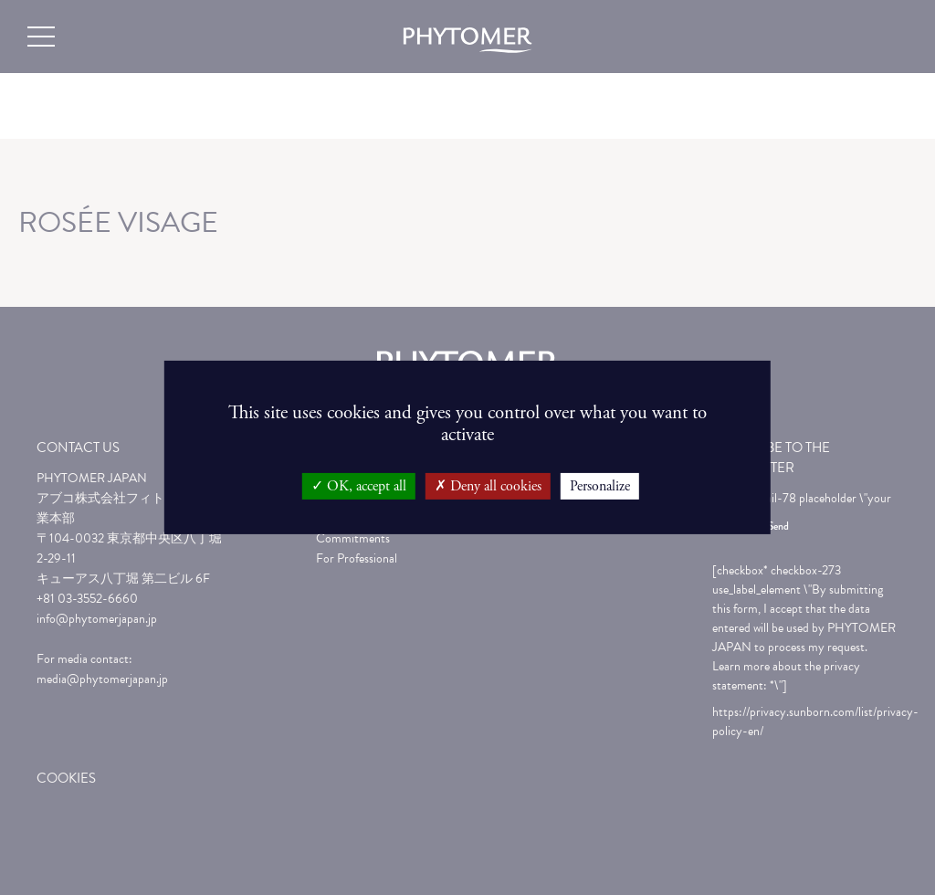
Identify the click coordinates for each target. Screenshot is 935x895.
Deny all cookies (488, 486)
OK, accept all (358, 486)
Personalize (600, 486)
